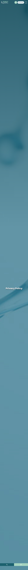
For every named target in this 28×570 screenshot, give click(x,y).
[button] (15, 2)
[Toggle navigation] (26, 2)
